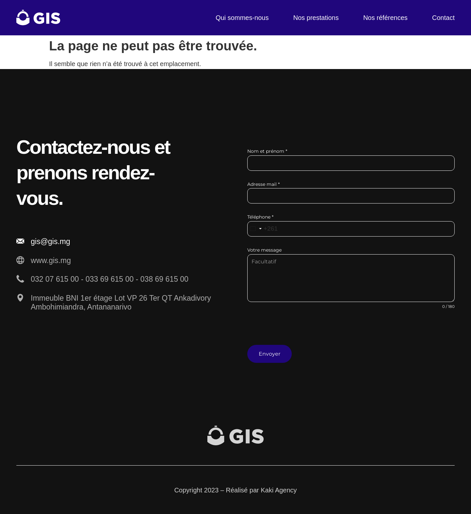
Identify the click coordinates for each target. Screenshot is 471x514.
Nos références (385, 17)
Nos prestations (316, 17)
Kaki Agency (279, 489)
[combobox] (263, 229)
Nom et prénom (267, 151)
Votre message (264, 250)
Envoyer (269, 354)
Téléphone (260, 217)
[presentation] (351, 332)
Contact (443, 17)
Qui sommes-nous (242, 17)
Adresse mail (263, 184)
